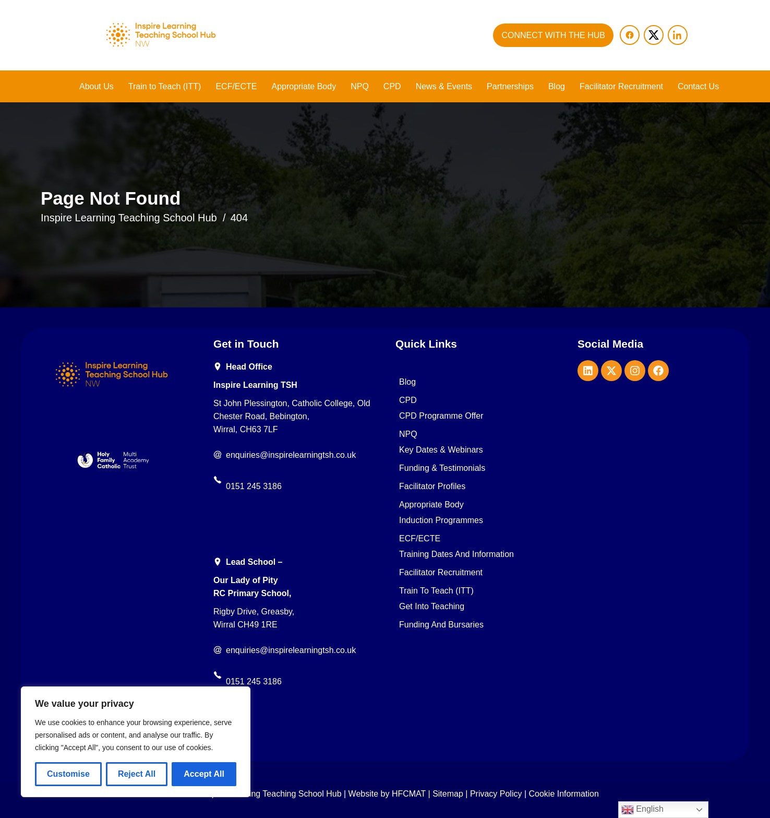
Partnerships (510, 86)
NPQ (360, 86)
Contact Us (698, 86)
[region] (135, 741)
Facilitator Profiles (432, 486)
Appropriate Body (304, 86)
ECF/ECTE (236, 86)
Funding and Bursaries (441, 625)
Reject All (136, 773)
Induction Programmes (441, 520)
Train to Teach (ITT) (164, 86)
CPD (392, 86)
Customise (68, 773)
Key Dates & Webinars (441, 450)
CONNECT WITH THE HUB (553, 35)
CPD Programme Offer (441, 416)
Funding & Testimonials (442, 468)
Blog (556, 86)
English (642, 809)
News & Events (444, 86)
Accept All (204, 773)
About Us (96, 86)
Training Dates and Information (456, 554)
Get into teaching (431, 606)
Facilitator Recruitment (621, 86)
